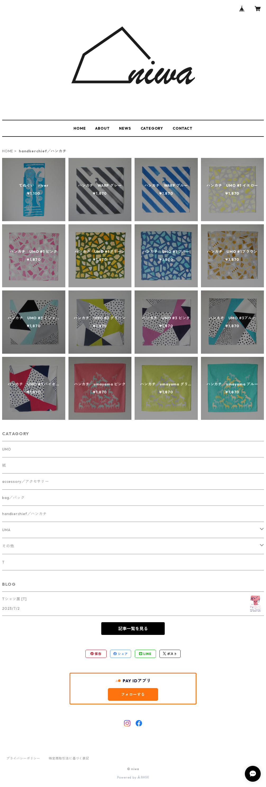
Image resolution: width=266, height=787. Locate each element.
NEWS (125, 128)
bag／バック (13, 497)
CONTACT (182, 128)
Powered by (133, 777)
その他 (8, 546)
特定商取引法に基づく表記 (69, 758)
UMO (6, 449)
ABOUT (102, 128)
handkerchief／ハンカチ (24, 513)
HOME (80, 128)
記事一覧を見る (133, 628)
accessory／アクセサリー (25, 481)
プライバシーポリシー (23, 758)
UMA (6, 529)
